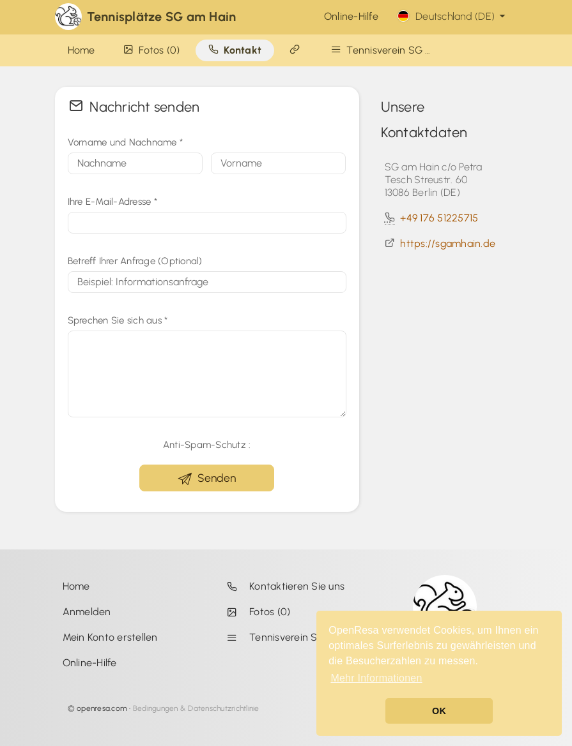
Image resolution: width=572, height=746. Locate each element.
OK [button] (439, 711)
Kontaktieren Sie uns (283, 586)
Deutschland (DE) (453, 16)
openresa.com (102, 708)
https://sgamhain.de (447, 243)
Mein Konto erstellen (110, 637)
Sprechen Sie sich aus (118, 320)
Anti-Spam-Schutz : (207, 445)
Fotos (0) (256, 612)
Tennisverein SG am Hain (288, 637)
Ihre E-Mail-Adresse (112, 201)
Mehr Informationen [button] (376, 678)
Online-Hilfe (351, 16)
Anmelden (87, 612)
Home (76, 586)
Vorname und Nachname (125, 142)
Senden (207, 478)
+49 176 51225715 (439, 218)
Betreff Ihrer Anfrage (135, 261)
